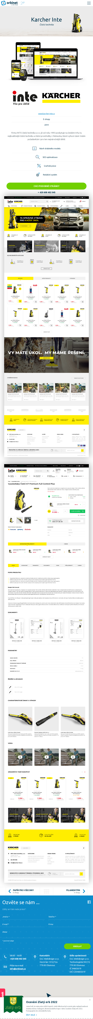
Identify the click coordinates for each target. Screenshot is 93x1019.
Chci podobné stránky (46, 186)
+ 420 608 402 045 (46, 192)
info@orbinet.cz (18, 969)
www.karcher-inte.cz (46, 114)
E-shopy (46, 119)
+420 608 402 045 (18, 959)
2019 (46, 125)
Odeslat (77, 946)
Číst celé (31, 1015)
